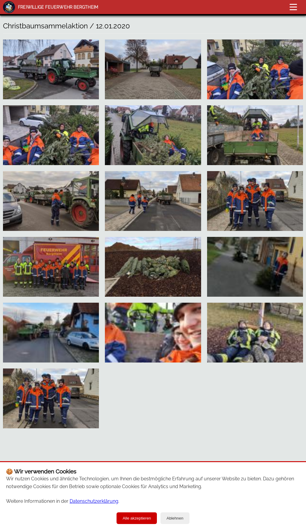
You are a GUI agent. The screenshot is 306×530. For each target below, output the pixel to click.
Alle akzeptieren (137, 518)
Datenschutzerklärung (94, 501)
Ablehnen (174, 518)
